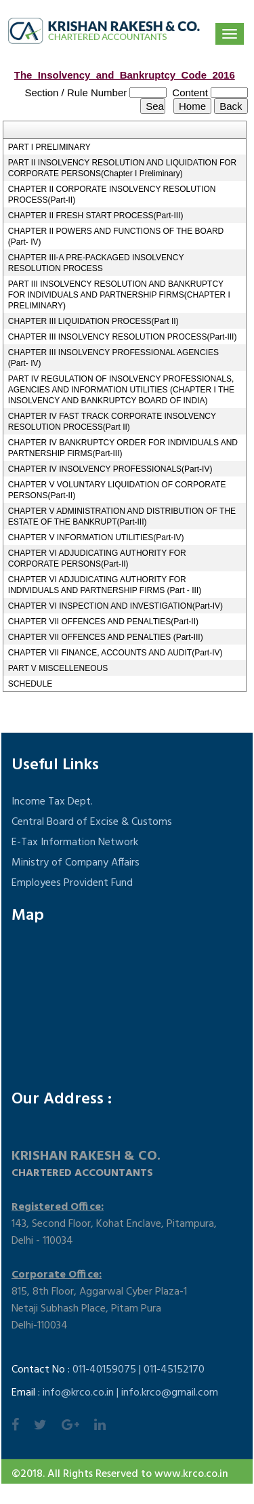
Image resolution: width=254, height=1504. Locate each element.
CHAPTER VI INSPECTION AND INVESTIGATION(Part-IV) (115, 606)
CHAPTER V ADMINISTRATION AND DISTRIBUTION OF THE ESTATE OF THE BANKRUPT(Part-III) (122, 516)
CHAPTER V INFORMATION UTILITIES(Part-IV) (96, 537)
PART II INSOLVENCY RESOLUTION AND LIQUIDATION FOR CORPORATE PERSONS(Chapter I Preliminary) (122, 168)
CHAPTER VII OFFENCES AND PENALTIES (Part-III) (105, 637)
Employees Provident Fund (72, 883)
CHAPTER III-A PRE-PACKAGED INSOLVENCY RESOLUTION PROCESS (96, 263)
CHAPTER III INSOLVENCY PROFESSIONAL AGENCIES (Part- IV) (113, 358)
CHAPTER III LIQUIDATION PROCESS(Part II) (93, 321)
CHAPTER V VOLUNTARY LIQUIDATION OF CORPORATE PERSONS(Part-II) (117, 490)
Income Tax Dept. (52, 802)
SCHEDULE (30, 684)
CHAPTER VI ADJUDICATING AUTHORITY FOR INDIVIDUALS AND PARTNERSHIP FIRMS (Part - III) (104, 585)
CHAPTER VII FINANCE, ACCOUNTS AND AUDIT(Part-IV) (115, 652)
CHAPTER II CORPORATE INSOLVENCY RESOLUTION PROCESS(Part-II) (112, 194)
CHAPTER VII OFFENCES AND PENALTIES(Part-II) (103, 621)
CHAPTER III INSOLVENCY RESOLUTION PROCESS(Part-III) (122, 337)
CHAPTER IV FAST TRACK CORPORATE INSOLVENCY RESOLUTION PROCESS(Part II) (112, 421)
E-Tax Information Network (75, 842)
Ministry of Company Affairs (76, 863)
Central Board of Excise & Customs (92, 822)
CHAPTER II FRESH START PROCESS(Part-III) (96, 215)
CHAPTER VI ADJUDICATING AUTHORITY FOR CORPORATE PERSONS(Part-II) (97, 558)
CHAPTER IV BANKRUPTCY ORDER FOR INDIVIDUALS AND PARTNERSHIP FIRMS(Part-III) (123, 448)
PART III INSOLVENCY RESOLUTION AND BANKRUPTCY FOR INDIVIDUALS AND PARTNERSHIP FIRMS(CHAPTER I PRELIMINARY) (119, 294)
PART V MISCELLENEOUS (58, 668)
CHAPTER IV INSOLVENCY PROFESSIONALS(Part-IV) (110, 469)
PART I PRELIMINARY (49, 147)
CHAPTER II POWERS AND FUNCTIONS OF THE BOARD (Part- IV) (116, 236)
